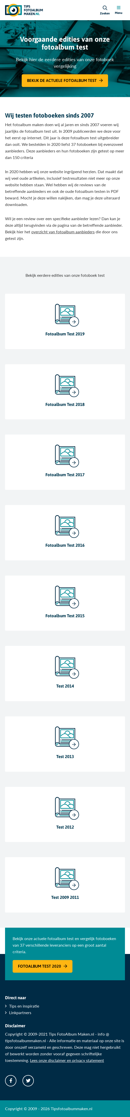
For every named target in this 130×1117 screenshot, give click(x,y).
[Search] (104, 10)
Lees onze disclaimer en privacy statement (67, 1060)
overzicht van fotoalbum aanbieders (63, 231)
